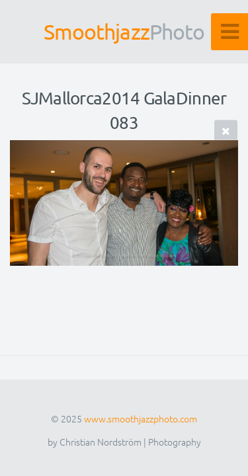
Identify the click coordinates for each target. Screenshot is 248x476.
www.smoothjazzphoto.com (140, 418)
